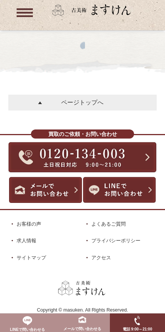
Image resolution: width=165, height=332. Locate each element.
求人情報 (26, 240)
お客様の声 (29, 224)
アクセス (101, 257)
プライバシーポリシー (115, 240)
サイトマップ (31, 257)
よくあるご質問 (108, 224)
